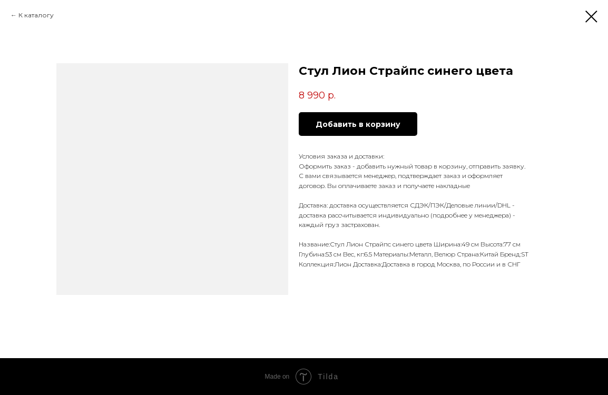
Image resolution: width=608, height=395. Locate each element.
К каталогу (36, 15)
